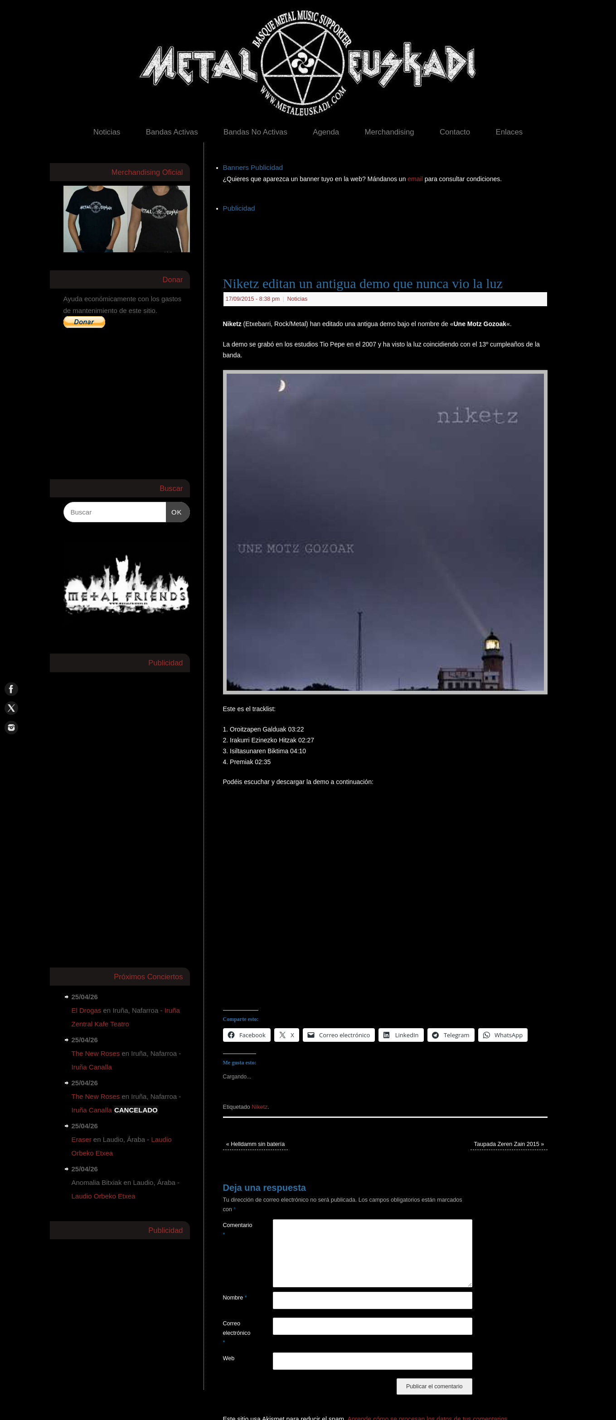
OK (174, 511)
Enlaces (509, 132)
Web (229, 1358)
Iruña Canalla (92, 1067)
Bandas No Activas (255, 132)
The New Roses (96, 1053)
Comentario (235, 1230)
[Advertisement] (388, 235)
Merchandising (389, 132)
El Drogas (87, 1010)
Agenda (326, 132)
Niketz (259, 1107)
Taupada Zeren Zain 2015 (509, 1144)
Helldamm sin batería (255, 1144)
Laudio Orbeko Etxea (104, 1196)
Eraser (82, 1139)
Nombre (235, 1298)
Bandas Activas (172, 132)
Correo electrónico (235, 1333)
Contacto (455, 132)
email (415, 179)
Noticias (107, 132)
